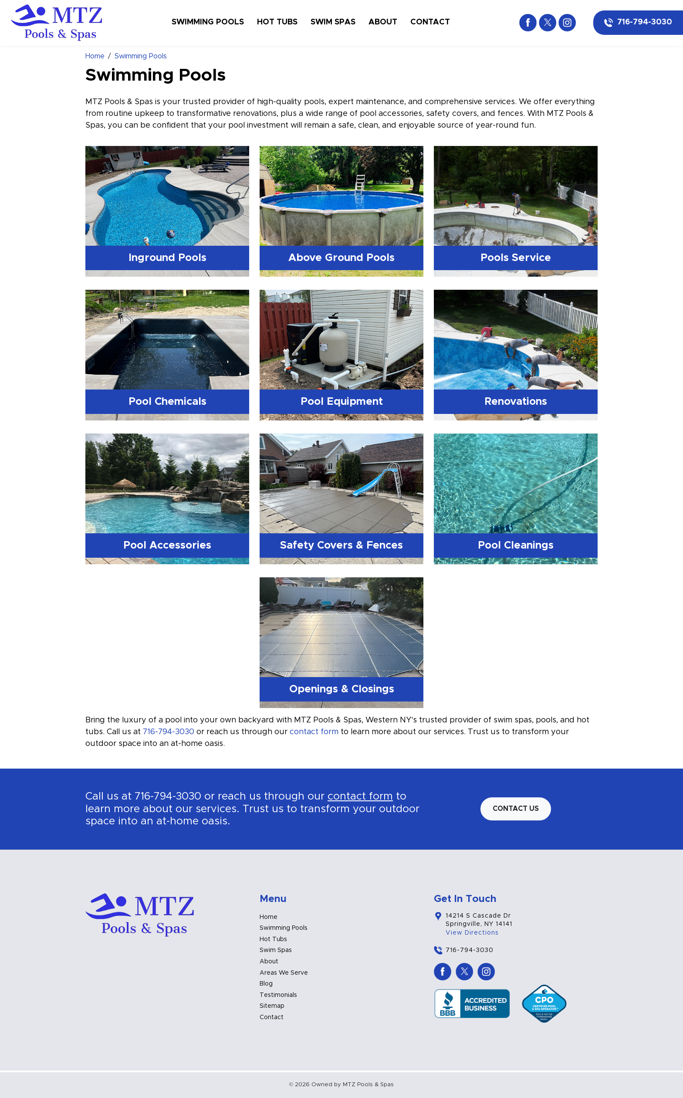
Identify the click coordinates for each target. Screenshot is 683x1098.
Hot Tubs (277, 22)
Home (268, 917)
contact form (314, 732)
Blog (266, 984)
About (383, 22)
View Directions (472, 933)
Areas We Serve (284, 973)
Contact (430, 22)
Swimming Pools (208, 22)
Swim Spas (333, 22)
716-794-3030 (644, 22)
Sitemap (272, 1006)
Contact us (516, 808)
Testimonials (278, 995)
